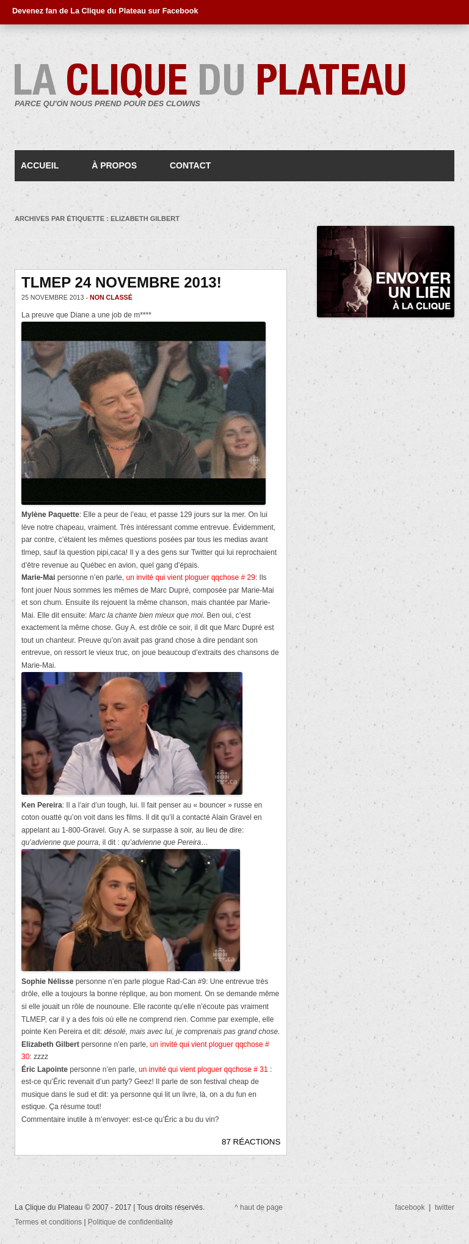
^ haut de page (258, 1207)
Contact (190, 165)
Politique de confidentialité (130, 1222)
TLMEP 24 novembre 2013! (121, 282)
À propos (114, 165)
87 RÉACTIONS (251, 1141)
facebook (410, 1207)
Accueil (40, 165)
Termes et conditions (49, 1222)
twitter (444, 1207)
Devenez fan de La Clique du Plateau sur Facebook (105, 11)
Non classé (111, 297)
